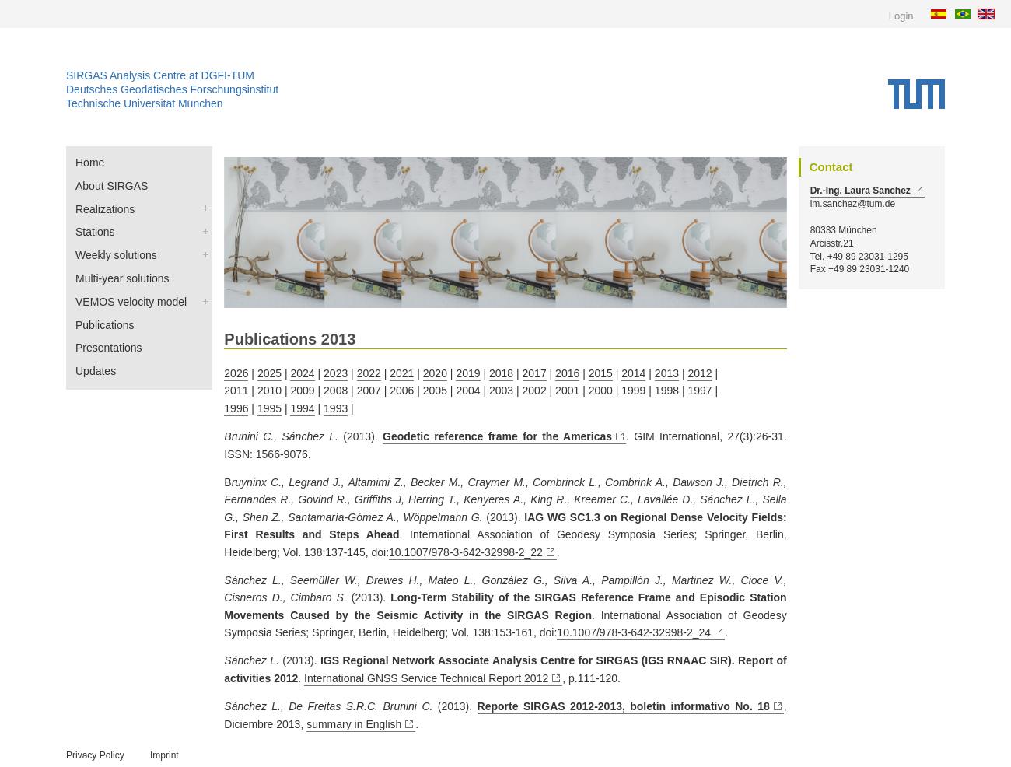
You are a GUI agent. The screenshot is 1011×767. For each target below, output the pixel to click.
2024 (302, 373)
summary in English (353, 724)
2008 (336, 390)
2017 (535, 373)
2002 (535, 390)
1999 (633, 390)
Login (901, 16)
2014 (633, 373)
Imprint (164, 755)
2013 (667, 373)
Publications (105, 325)
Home (89, 162)
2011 (236, 390)
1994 (302, 408)
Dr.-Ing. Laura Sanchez (860, 190)
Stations (95, 232)
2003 (501, 390)
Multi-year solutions (122, 278)
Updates (95, 371)
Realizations (105, 209)
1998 (667, 390)
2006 (402, 390)
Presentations (108, 347)
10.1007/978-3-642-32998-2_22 (466, 552)
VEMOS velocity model (131, 302)
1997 (699, 390)
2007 (369, 390)
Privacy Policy (95, 755)
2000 (601, 390)
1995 (269, 408)
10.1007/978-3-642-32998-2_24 (634, 632)
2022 (369, 373)
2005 (435, 390)
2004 (468, 390)
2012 (699, 373)
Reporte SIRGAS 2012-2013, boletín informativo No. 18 (624, 706)
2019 (468, 373)
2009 (302, 390)
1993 (336, 408)
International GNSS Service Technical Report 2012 (426, 678)
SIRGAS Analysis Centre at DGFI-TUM (160, 75)
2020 (435, 373)
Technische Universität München (144, 103)
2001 (567, 390)
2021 (402, 373)
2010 (269, 390)
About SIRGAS (111, 186)
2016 (567, 373)
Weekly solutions (116, 255)
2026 (236, 373)
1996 (236, 408)
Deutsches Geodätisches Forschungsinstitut (172, 89)
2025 (269, 373)
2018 (501, 373)
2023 (336, 373)
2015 (601, 373)
